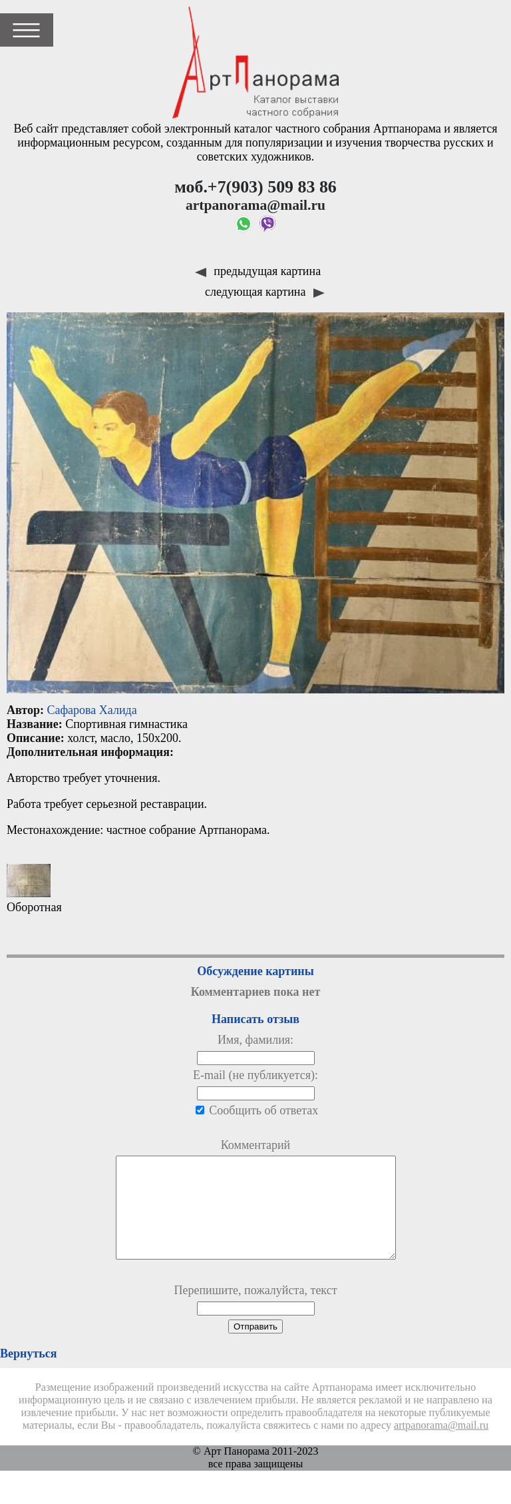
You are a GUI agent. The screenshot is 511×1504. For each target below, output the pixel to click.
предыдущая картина (258, 271)
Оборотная (34, 889)
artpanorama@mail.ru (441, 1445)
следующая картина (265, 291)
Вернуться (28, 1373)
